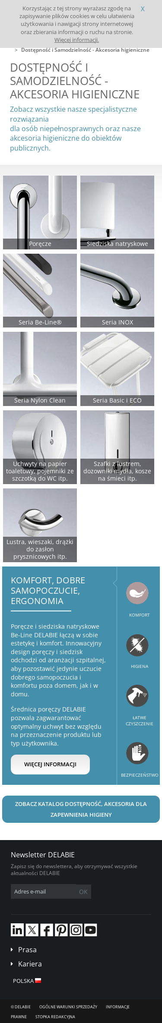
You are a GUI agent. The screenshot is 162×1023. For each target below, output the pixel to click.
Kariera (30, 964)
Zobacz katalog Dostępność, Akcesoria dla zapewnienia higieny (81, 809)
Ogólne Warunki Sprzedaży (68, 1007)
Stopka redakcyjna (55, 1017)
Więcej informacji (50, 764)
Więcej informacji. (76, 40)
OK (83, 892)
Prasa (27, 949)
